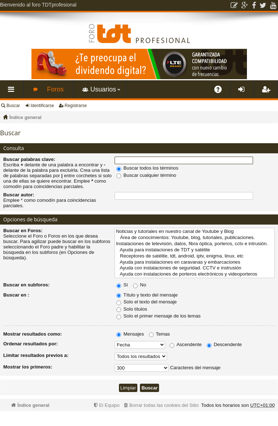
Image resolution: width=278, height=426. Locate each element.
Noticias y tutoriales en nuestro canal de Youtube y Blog (194, 232)
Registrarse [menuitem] (267, 92)
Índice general (25, 117)
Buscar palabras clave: (29, 159)
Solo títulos (131, 309)
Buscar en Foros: (22, 230)
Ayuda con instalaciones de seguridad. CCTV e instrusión (194, 268)
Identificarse (42, 105)
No (139, 284)
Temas (159, 334)
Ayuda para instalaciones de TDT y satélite (194, 250)
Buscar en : (16, 295)
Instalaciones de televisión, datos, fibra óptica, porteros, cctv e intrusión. (194, 244)
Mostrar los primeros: (27, 367)
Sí (122, 284)
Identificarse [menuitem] (243, 92)
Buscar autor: (18, 194)
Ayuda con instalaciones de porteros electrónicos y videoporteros (194, 274)
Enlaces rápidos (13, 92)
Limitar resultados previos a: (35, 355)
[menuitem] (160, 405)
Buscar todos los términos (147, 168)
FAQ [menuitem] (220, 92)
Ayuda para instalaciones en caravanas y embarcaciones (194, 262)
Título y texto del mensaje (147, 295)
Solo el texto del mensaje (146, 301)
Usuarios (103, 89)
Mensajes (130, 334)
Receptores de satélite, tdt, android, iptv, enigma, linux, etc (194, 256)
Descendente (224, 344)
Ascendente (186, 344)
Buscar (13, 105)
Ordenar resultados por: (30, 343)
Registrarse (76, 105)
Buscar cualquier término (146, 175)
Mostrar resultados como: (32, 334)
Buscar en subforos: (26, 284)
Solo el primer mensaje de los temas (158, 316)
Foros (55, 89)
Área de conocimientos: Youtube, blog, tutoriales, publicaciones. (194, 238)
